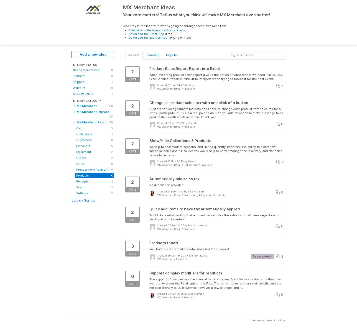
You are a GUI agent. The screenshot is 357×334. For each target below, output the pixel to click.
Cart (94, 128)
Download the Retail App (146, 34)
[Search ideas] (258, 55)
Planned (93, 76)
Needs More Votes (93, 70)
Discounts (94, 146)
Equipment (94, 152)
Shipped (93, 82)
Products (94, 175)
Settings (94, 193)
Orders (94, 157)
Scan (94, 187)
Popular (172, 55)
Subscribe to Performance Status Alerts (157, 30)
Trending (153, 55)
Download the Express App (148, 37)
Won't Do (93, 87)
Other (94, 163)
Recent (134, 55)
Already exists (93, 93)
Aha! (283, 320)
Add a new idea (93, 54)
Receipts (94, 181)
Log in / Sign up (83, 200)
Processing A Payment (94, 169)
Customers (94, 140)
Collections (94, 134)
